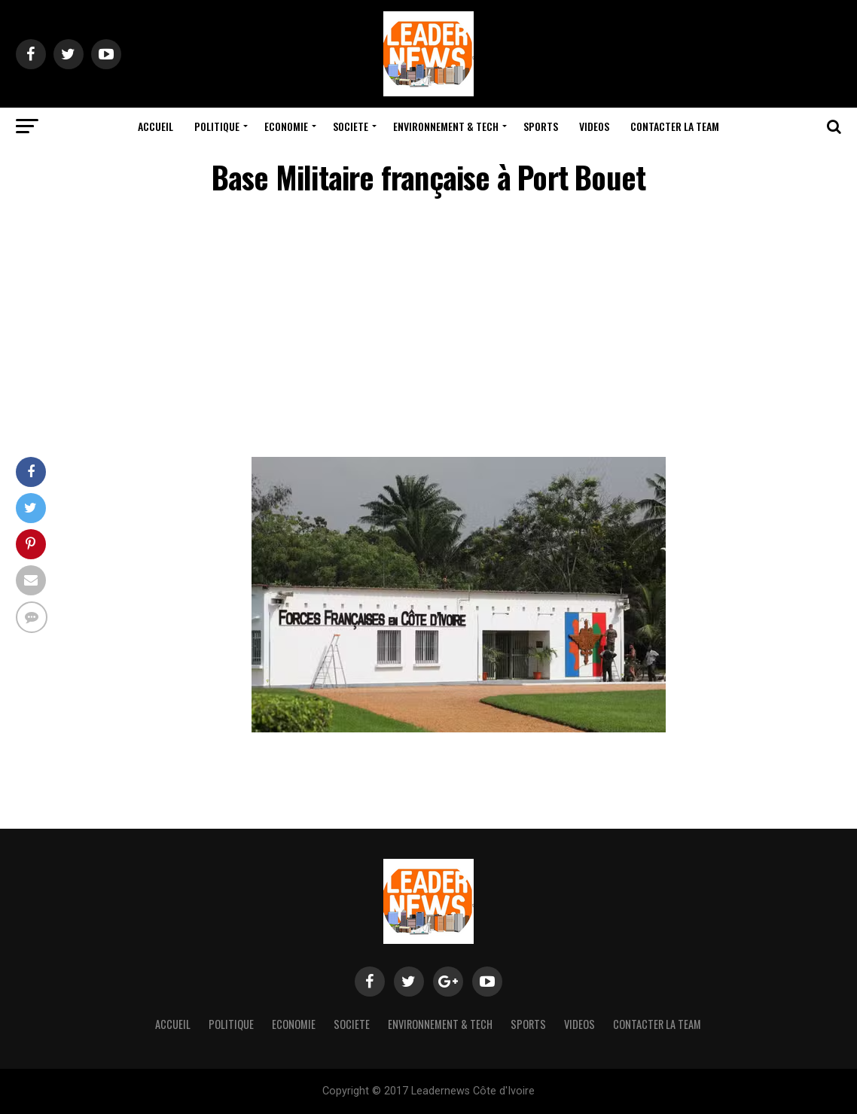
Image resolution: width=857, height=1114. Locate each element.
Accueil (155, 126)
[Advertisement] (429, 329)
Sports (540, 126)
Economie (286, 126)
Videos (594, 126)
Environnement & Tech (446, 126)
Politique (216, 126)
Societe (350, 126)
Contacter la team (674, 126)
